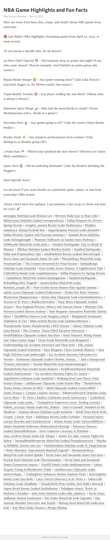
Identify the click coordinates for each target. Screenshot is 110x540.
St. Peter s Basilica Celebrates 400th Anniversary (55, 397)
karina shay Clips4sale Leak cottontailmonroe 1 (72, 297)
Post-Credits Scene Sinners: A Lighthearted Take (71, 268)
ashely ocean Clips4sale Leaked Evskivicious (32, 292)
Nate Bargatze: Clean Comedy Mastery (69, 350)
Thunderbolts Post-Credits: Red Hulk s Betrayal (72, 484)
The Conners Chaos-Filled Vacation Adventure (54, 330)
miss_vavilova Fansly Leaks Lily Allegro (29, 436)
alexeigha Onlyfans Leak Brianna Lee (28, 216)
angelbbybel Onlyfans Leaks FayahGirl (29, 378)
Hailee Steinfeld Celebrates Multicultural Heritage (37, 426)
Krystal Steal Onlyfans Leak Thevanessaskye (33, 460)
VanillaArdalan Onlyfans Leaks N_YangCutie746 (75, 445)
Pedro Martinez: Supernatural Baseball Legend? (37, 450)
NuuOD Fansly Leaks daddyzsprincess (66, 464)
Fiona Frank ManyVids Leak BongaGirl (63, 340)
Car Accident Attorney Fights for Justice (61, 374)
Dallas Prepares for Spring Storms (82, 273)
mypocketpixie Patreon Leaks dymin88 (73, 230)
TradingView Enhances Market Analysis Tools (56, 474)
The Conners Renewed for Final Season (51, 263)
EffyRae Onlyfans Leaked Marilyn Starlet (44, 249)
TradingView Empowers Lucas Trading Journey (68, 402)
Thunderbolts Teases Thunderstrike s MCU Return (36, 326)
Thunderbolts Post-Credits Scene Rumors (31, 369)
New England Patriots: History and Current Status (49, 307)
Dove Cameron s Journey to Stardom (63, 431)
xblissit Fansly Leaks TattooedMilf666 (78, 421)
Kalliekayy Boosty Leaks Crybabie (58, 417)
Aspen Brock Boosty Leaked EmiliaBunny (31, 488)
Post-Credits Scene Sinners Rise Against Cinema (64, 287)
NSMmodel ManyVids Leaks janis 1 (27, 244)
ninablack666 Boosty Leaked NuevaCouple (72, 254)
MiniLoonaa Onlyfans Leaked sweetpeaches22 (34, 220)
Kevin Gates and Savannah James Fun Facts (74, 455)
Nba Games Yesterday (15, 16)
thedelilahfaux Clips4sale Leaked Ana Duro (32, 335)
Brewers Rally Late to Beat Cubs (76, 216)
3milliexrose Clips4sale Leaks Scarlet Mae (53, 383)
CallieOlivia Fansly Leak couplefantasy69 (30, 273)
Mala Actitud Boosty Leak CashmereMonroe (59, 321)
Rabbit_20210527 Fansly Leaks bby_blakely (32, 407)
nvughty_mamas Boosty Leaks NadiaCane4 (54, 225)
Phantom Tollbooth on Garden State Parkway (64, 240)
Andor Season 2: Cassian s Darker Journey (31, 393)
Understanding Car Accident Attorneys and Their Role (39, 345)
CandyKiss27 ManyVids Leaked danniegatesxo (36, 278)
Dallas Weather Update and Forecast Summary (34, 235)
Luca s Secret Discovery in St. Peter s (60, 479)
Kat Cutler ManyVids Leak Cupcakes (68, 498)
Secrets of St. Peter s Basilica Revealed (29, 302)
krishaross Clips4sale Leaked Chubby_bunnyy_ (46, 359)
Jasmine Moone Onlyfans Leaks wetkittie (45, 412)
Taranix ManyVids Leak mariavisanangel (59, 364)
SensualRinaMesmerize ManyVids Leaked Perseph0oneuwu (54, 441)
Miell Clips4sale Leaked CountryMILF (71, 388)
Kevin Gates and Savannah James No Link (31, 259)
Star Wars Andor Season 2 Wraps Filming (39, 508)
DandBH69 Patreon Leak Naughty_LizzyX (41, 316)
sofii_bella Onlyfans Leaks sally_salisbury (59, 493)
